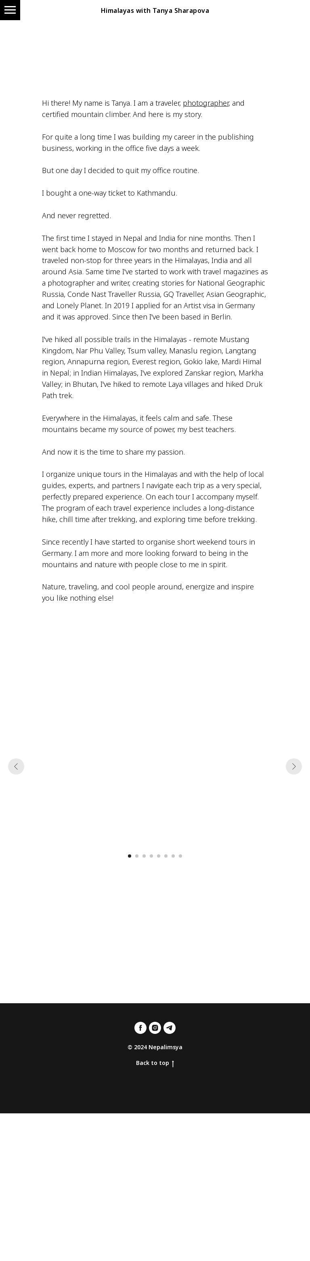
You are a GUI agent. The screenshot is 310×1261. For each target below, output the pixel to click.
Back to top (155, 1063)
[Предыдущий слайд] (16, 766)
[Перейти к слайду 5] (158, 856)
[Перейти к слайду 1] (129, 856)
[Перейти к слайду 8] (180, 856)
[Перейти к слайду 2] (136, 856)
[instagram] (155, 1028)
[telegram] (169, 1028)
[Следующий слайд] (294, 766)
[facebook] (140, 1028)
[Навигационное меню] (10, 10)
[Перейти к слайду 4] (151, 856)
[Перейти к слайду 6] (166, 856)
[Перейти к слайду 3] (144, 856)
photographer (205, 103)
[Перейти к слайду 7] (173, 856)
